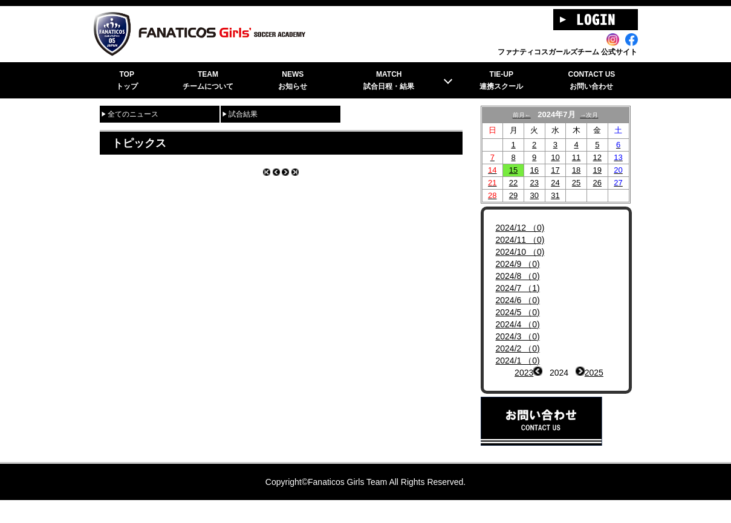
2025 (594, 386)
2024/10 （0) (520, 265)
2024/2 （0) (518, 362)
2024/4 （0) (518, 337)
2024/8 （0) (518, 289)
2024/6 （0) (518, 313)
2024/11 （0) (520, 253)
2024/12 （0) (520, 241)
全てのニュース (133, 127)
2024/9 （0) (518, 277)
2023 (524, 386)
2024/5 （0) (518, 325)
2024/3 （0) (518, 350)
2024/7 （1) (518, 301)
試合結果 (243, 127)
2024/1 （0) (518, 374)
